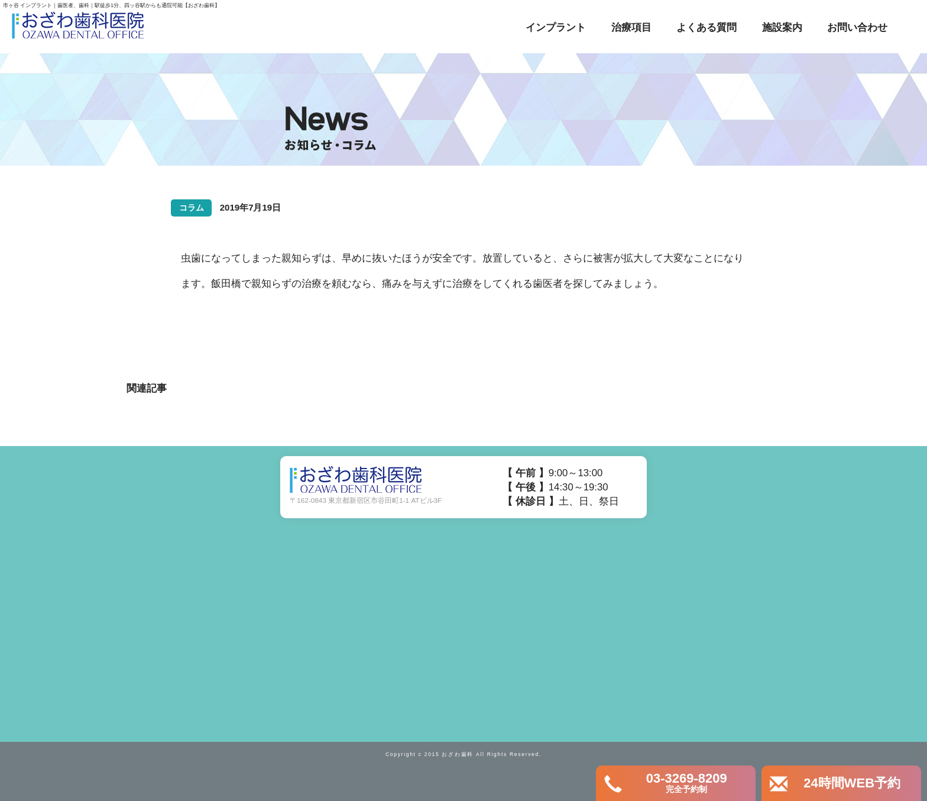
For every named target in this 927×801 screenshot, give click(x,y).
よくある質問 (706, 27)
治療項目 (631, 27)
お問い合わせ (857, 27)
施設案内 (782, 27)
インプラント (556, 27)
